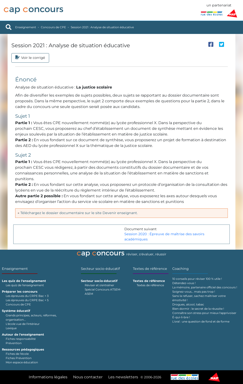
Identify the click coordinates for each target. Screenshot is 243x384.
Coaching (180, 269)
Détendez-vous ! (184, 283)
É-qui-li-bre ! (181, 317)
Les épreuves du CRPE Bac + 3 (27, 296)
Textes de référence (150, 269)
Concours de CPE (53, 27)
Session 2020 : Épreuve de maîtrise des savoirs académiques (164, 236)
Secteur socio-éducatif (100, 269)
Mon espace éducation (22, 362)
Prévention (14, 343)
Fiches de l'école (17, 354)
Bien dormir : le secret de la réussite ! (198, 308)
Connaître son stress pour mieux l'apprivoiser (204, 313)
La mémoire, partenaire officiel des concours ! (204, 287)
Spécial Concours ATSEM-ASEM (103, 291)
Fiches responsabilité (21, 339)
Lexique (11, 328)
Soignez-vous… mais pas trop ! (193, 291)
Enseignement (25, 27)
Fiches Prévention (19, 358)
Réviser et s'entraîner (99, 285)
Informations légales (48, 377)
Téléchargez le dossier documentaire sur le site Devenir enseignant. (79, 213)
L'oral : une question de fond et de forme (200, 321)
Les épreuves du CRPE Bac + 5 (27, 300)
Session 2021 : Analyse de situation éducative (102, 27)
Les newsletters (123, 377)
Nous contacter (88, 377)
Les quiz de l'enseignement (25, 285)
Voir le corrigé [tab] (30, 58)
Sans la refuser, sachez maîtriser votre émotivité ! (199, 298)
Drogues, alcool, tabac (188, 304)
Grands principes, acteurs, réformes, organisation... (31, 317)
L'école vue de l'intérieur (23, 324)
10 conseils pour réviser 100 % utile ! (197, 279)
